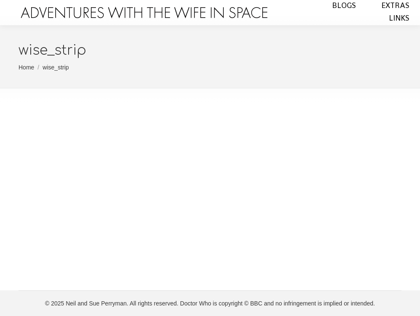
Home (26, 67)
